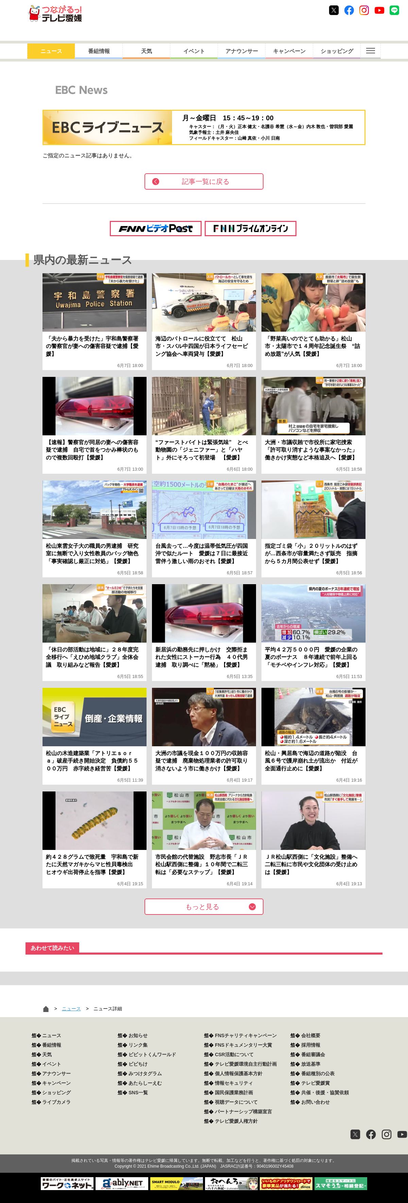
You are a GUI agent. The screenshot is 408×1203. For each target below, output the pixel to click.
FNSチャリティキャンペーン (246, 1035)
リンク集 (138, 1045)
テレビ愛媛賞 (315, 1083)
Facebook (349, 10)
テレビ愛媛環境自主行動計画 (246, 1064)
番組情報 (99, 51)
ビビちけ (138, 1064)
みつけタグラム (145, 1073)
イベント (194, 51)
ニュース (51, 51)
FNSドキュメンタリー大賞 (243, 1045)
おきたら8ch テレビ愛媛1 (55, 13)
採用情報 (310, 1045)
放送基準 (310, 1064)
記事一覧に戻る (206, 181)
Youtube (379, 10)
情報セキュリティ (234, 1083)
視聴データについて (236, 1102)
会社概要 (310, 1035)
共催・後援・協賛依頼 (325, 1092)
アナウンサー (241, 51)
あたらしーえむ (145, 1083)
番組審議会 (313, 1054)
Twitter (334, 10)
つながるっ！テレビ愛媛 (204, 1148)
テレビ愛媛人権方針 (236, 1121)
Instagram (364, 10)
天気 (146, 51)
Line (394, 10)
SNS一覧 (138, 1092)
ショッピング (337, 51)
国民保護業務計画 (234, 1092)
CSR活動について (234, 1054)
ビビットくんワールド (152, 1054)
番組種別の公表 (318, 1073)
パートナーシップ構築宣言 (243, 1111)
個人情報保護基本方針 (238, 1073)
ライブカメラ (56, 1102)
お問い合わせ (315, 1102)
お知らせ (138, 1035)
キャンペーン (289, 51)
